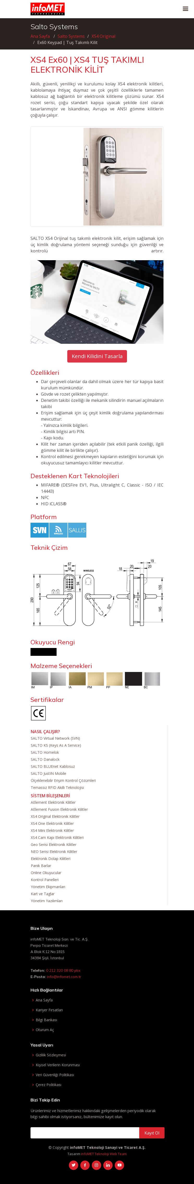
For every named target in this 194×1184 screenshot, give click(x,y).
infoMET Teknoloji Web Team (104, 1153)
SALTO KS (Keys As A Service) (56, 745)
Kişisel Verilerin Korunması (58, 1065)
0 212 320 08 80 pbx (62, 970)
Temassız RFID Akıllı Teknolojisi (57, 787)
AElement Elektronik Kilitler (53, 802)
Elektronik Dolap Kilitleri (50, 858)
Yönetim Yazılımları (47, 900)
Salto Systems (71, 36)
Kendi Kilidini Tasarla (97, 356)
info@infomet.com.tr (64, 976)
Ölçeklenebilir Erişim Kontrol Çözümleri (63, 780)
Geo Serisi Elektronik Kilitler (53, 844)
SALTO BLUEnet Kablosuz (53, 766)
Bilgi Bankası (46, 1020)
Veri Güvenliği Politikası (55, 1075)
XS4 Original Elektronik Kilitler (55, 816)
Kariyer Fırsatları (49, 1010)
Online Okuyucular (46, 872)
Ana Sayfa (40, 36)
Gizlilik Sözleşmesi (51, 1055)
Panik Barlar (41, 865)
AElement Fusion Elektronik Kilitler (59, 809)
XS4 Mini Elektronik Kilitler (52, 830)
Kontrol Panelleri (45, 879)
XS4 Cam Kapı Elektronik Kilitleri (57, 837)
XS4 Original (103, 36)
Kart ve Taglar (42, 893)
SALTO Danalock (45, 759)
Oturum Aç (45, 1030)
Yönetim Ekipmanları (48, 886)
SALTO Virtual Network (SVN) (55, 738)
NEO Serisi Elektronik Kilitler (54, 851)
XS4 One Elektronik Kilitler (52, 823)
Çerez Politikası (48, 1085)
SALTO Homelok (45, 752)
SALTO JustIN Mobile (48, 773)
